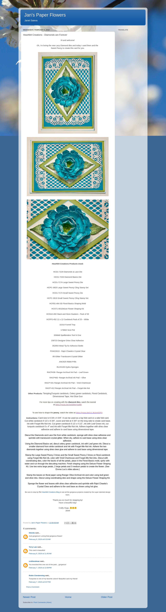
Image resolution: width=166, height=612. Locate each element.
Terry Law (33, 547)
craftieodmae (34, 561)
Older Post (106, 597)
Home (68, 597)
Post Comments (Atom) (42, 602)
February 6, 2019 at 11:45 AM (40, 554)
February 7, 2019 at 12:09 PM (40, 568)
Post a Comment (32, 587)
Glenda (32, 533)
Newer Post (29, 597)
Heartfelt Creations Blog (51, 492)
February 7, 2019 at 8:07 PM (40, 582)
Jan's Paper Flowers (45, 15)
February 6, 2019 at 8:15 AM (39, 539)
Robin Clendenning (37, 575)
